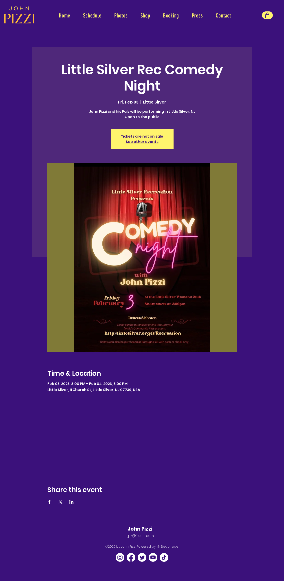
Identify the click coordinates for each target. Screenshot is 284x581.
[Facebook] (131, 557)
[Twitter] (142, 557)
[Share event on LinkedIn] (71, 502)
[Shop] (267, 15)
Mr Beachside (167, 546)
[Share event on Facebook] (49, 502)
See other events (142, 141)
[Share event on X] (60, 502)
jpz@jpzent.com (141, 535)
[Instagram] (120, 557)
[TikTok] (164, 557)
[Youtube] (153, 557)
